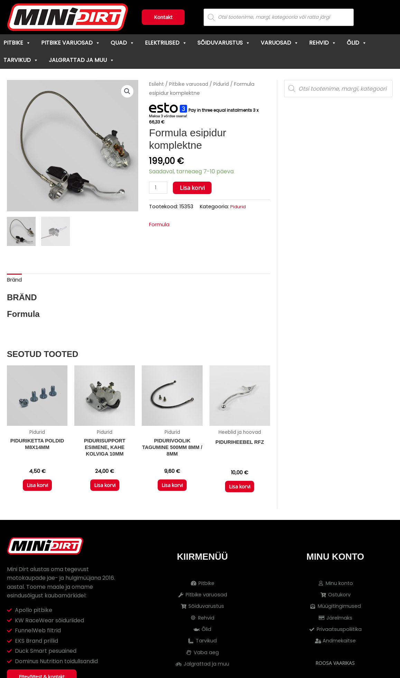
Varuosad (280, 43)
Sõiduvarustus (223, 43)
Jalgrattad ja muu (81, 60)
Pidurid (225, 84)
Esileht (157, 84)
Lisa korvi (194, 188)
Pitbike (17, 43)
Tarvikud (20, 60)
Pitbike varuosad (70, 43)
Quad (122, 43)
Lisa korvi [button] (37, 490)
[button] (126, 91)
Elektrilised (166, 43)
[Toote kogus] (159, 188)
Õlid (357, 43)
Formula (160, 225)
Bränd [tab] (15, 281)
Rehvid (322, 43)
